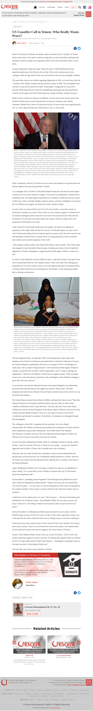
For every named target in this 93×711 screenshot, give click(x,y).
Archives (24, 690)
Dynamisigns (55, 708)
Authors (39, 690)
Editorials (28, 694)
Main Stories (18, 694)
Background (44, 696)
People (63, 700)
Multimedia (54, 700)
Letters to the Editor (57, 696)
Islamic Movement (72, 694)
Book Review (85, 694)
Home (17, 690)
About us (64, 690)
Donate (56, 690)
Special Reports (59, 694)
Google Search (84, 690)
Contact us (73, 690)
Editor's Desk (34, 696)
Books (39, 700)
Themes (71, 700)
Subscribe (48, 690)
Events (46, 700)
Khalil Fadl (29, 656)
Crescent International (64, 656)
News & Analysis (46, 694)
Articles (32, 700)
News (32, 690)
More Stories (33, 614)
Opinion (36, 694)
